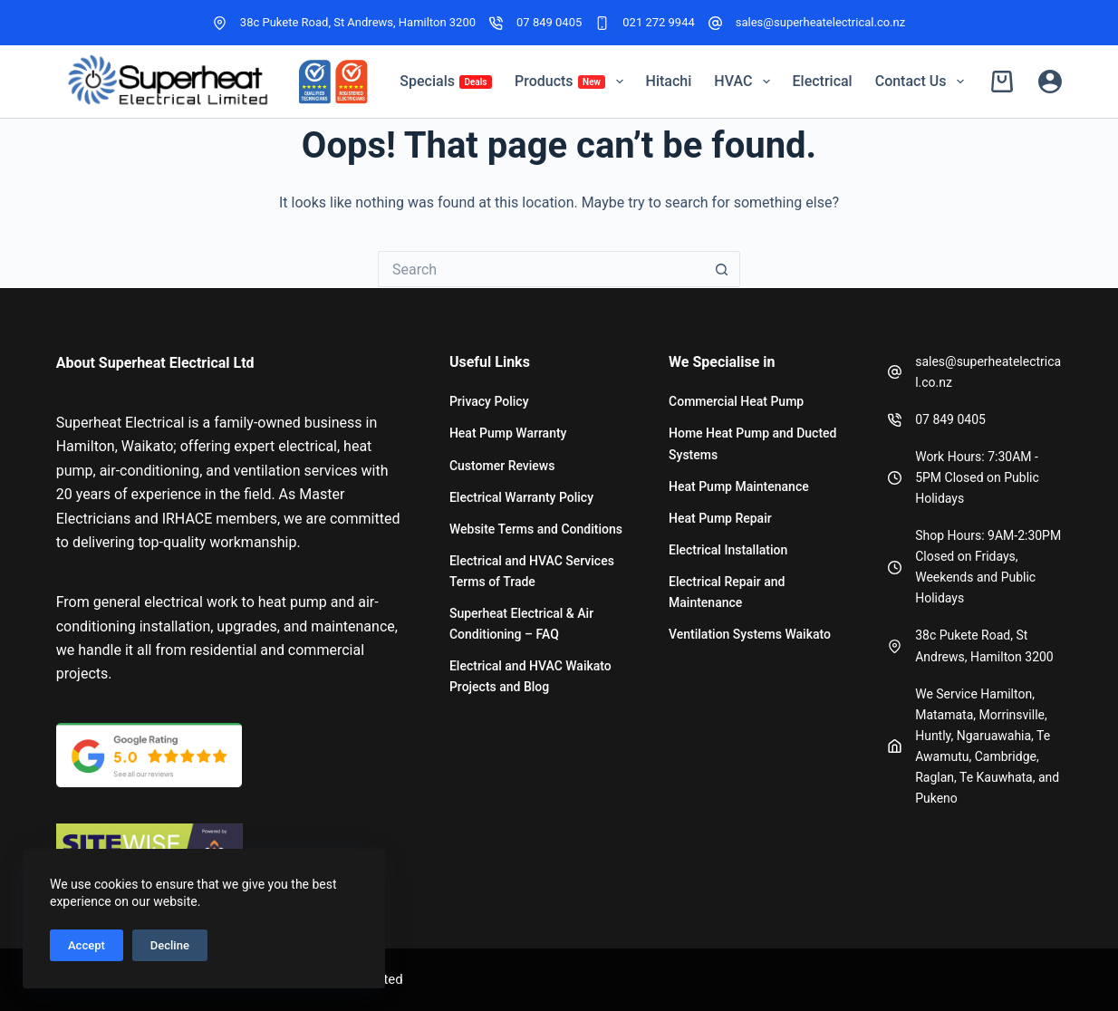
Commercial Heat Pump (736, 401)
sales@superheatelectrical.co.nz (820, 22)
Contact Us (923, 81)
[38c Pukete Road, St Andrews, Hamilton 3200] (219, 23)
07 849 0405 (549, 22)
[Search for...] (541, 269)
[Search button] (722, 269)
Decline (169, 945)
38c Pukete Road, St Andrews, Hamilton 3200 (358, 22)
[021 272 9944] (602, 23)
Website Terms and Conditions (535, 529)
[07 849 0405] (496, 23)
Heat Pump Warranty (508, 433)
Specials (446, 81)
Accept (86, 945)
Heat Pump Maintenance (739, 486)
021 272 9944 (658, 22)
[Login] (1050, 81)
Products (573, 81)
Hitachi (669, 81)
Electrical (823, 81)
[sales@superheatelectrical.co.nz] (715, 23)
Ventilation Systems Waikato (750, 634)
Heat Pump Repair (720, 518)
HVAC (745, 81)
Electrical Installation (728, 550)
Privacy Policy (489, 401)
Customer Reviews (502, 465)
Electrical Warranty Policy (521, 497)
